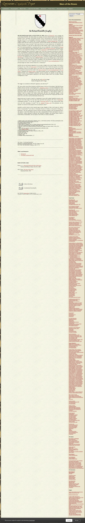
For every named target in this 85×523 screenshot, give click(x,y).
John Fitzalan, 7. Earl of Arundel (75, 93)
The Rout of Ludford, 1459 (74, 112)
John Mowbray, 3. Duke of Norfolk (75, 158)
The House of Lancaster (73, 106)
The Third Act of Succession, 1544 (75, 336)
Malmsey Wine (71, 482)
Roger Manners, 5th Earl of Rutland (75, 382)
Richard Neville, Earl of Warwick (75, 140)
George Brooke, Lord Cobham (74, 283)
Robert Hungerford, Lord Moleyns (75, 188)
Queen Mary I (71, 218)
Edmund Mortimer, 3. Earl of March (75, 59)
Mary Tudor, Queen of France (74, 227)
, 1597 (73, 422)
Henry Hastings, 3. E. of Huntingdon (75, 380)
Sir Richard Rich (72, 241)
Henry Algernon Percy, (73, 256)
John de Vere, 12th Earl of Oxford (75, 167)
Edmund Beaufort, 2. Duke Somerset (76, 146)
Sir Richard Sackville (73, 289)
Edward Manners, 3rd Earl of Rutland (76, 366)
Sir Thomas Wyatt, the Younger (74, 297)
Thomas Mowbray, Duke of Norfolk (75, 58)
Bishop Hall (71, 447)
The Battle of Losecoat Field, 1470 (75, 120)
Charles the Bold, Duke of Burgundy (75, 98)
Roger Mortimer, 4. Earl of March (75, 60)
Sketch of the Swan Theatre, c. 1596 (75, 507)
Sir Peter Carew (72, 293)
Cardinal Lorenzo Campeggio (74, 299)
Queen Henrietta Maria (73, 455)
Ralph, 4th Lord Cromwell (73, 194)
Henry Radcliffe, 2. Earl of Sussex (75, 273)
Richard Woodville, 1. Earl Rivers (75, 131)
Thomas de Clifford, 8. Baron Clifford (75, 169)
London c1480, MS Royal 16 (74, 496)
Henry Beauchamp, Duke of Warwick (76, 84)
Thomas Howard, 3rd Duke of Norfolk (76, 244)
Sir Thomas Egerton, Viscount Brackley (76, 352)
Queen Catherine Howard (73, 214)
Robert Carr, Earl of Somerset (74, 444)
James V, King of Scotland (74, 224)
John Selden (71, 450)
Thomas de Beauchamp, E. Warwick (75, 55)
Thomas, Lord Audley (73, 239)
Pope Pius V (71, 316)
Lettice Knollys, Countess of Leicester (76, 355)
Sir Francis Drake (72, 402)
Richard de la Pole (72, 180)
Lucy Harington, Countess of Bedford (76, 451)
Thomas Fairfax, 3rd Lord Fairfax (75, 463)
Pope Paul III (71, 315)
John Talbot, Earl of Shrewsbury (75, 78)
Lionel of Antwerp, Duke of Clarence (75, 43)
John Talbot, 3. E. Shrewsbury (74, 176)
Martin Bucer (71, 320)
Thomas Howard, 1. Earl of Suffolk (75, 379)
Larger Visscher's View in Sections (75, 511)
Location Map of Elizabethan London (75, 501)
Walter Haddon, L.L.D (73, 292)
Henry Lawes (71, 452)
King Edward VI (72, 217)
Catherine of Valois (72, 91)
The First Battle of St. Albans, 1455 (75, 110)
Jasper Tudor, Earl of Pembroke (75, 151)
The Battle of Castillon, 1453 (74, 100)
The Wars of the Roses (28, 169)
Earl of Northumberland (53, 61)
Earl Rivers (20, 56)
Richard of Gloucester (50, 48)
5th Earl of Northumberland (75, 255)
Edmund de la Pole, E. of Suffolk (75, 179)
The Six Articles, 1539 (73, 338)
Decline (76, 520)
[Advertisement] (8, 17)
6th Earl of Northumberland (75, 257)
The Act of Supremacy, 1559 (74, 340)
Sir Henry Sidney (72, 358)
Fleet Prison (71, 428)
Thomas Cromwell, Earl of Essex (75, 238)
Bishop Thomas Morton (73, 448)
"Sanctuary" (71, 487)
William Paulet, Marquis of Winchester (76, 260)
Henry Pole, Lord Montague (74, 267)
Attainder (70, 430)
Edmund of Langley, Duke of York (75, 45)
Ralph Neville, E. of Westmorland (75, 57)
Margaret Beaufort (72, 149)
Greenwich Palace (72, 475)
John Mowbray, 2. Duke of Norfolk (75, 73)
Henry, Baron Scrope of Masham (75, 80)
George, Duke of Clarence (74, 136)
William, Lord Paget (72, 277)
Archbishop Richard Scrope (74, 71)
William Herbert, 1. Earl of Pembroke (75, 166)
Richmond (60, 99)
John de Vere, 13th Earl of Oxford (75, 168)
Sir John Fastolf (72, 87)
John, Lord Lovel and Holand (74, 190)
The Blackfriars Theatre (73, 414)
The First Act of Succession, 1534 (75, 335)
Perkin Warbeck (72, 203)
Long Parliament (72, 457)
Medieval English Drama (73, 494)
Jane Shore (71, 133)
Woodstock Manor (72, 479)
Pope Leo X (71, 313)
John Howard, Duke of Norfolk (74, 160)
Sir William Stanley (72, 155)
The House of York (72, 107)
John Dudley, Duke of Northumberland (76, 245)
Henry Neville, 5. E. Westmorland (75, 259)
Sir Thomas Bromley (72, 347)
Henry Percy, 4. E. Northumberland (75, 163)
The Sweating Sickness (73, 325)
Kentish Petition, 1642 (73, 458)
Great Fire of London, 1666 (74, 483)
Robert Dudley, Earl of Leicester (75, 349)
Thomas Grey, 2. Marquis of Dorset (75, 250)
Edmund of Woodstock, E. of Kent (75, 28)
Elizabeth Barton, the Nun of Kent (75, 323)
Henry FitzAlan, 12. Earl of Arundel (75, 384)
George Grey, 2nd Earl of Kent (74, 185)
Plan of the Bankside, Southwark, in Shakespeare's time (75, 502)
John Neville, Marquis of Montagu (75, 143)
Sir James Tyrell (72, 183)
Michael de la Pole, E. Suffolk (74, 62)
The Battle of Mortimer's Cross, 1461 (76, 115)
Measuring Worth (25, 129)
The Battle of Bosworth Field (27, 155)
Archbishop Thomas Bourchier (74, 156)
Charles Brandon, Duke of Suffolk (75, 246)
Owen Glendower (72, 69)
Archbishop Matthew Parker (74, 360)
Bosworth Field (44, 101)
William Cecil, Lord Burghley (74, 344)
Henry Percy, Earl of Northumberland (76, 66)
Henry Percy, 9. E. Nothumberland (75, 375)
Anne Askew (71, 330)
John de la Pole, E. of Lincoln (74, 178)
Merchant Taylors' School (73, 484)
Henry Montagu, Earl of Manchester (75, 467)
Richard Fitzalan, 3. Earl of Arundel (75, 48)
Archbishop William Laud (73, 449)
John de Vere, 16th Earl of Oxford (75, 264)
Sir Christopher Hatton (73, 364)
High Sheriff (33, 66)
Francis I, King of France (73, 229)
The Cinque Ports (72, 480)
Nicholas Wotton (72, 295)
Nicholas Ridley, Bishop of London (75, 303)
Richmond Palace (72, 477)
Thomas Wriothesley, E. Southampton (76, 240)
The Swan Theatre (72, 417)
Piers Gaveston (72, 26)
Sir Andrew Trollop (72, 173)
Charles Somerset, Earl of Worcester (76, 252)
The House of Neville (73, 108)
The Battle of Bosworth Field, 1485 (75, 124)
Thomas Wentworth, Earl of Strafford (75, 460)
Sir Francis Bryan (72, 261)
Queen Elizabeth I (72, 219)
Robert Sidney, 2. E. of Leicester (75, 465)
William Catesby (32, 71)
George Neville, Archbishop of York (75, 144)
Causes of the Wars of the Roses (75, 105)
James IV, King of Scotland (74, 222)
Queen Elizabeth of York (73, 200)
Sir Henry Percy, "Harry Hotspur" (75, 67)
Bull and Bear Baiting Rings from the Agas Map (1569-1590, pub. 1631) (75, 506)
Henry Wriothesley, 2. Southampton (75, 370)
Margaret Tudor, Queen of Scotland (75, 221)
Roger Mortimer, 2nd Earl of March (75, 49)
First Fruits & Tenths (72, 431)
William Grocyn (72, 307)
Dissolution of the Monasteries (74, 327)
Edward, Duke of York (73, 64)
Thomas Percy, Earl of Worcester (75, 68)
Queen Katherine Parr (73, 215)
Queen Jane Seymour (73, 212)
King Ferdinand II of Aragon (74, 206)
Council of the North (72, 427)
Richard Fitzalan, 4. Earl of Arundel (75, 53)
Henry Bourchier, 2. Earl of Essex (75, 271)
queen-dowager (39, 56)
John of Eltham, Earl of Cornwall (75, 40)
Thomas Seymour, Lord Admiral (75, 265)
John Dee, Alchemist (73, 411)
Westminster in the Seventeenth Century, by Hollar (75, 509)
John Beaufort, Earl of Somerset (75, 86)
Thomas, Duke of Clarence (74, 75)
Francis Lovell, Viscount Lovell (74, 191)
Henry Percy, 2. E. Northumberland (75, 161)
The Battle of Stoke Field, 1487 (74, 125)
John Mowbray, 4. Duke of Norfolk (75, 159)
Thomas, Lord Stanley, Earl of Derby (75, 154)
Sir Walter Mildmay (72, 388)
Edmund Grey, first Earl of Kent (74, 184)
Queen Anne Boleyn (72, 211)
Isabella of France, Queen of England (76, 25)
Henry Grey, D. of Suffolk (73, 251)
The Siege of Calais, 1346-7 (74, 41)
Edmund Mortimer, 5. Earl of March (75, 65)
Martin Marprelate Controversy (74, 407)
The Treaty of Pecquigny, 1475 (74, 123)
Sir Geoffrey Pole (72, 268)
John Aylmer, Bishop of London (74, 305)
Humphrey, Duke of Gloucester (74, 77)
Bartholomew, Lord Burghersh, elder (75, 33)
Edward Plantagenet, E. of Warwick (75, 175)
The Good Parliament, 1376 (74, 50)
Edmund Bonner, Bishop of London (75, 302)
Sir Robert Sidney (72, 359)
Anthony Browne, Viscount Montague (76, 391)
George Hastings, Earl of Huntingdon (76, 274)
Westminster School (72, 485)
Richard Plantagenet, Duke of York (75, 129)
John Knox (71, 399)
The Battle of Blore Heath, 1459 (75, 111)
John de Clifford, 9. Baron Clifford (75, 170)
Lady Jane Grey (72, 288)
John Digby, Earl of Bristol (73, 461)
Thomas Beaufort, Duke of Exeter (75, 85)
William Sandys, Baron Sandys (74, 278)
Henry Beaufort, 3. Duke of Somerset (76, 147)
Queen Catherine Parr (53, 41)
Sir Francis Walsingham (73, 345)
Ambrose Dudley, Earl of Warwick (75, 350)
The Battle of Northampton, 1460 (75, 113)
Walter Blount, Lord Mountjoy (74, 187)
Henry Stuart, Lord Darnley (74, 395)
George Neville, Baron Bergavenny (75, 276)
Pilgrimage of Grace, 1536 (74, 328)
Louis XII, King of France (73, 228)
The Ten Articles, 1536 (73, 337)
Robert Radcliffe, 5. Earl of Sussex (75, 368)
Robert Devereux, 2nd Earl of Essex (75, 362)
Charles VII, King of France (74, 96)
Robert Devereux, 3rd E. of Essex (75, 464)
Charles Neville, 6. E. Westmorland (75, 372)
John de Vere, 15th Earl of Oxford (75, 263)
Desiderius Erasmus (72, 319)
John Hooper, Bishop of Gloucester (75, 304)
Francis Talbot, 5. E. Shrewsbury (75, 254)
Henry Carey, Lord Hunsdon (74, 351)
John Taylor (71, 296)
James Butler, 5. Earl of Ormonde (75, 182)
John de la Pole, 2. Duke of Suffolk (75, 177)
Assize (70, 429)
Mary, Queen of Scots (73, 394)
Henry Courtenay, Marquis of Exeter (75, 275)
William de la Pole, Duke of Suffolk (75, 81)
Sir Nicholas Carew (72, 262)
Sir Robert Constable (73, 332)
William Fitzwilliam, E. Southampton (75, 279)
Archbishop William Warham (74, 308)
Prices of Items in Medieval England (75, 22)
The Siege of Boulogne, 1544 (74, 234)
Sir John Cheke (72, 291)
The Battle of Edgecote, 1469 (74, 119)
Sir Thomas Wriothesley (73, 281)
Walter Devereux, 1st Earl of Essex (75, 361)
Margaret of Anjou (72, 128)
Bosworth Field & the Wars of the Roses (32, 165)
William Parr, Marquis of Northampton (76, 369)
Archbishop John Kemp (73, 90)
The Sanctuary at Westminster (74, 486)
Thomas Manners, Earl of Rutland (75, 269)
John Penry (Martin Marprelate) (74, 408)
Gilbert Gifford (71, 390)
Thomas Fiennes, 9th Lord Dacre (75, 285)
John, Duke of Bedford (73, 76)
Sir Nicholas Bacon (72, 346)
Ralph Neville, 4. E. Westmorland (75, 258)
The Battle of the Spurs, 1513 (74, 230)
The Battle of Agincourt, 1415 (74, 99)
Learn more (32, 520)
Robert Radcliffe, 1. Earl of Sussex (75, 272)
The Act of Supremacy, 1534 (74, 334)
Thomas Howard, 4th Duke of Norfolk (76, 378)
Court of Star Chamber (73, 426)
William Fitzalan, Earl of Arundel (75, 165)
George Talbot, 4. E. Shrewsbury (75, 253)
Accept (69, 520)
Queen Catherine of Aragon (74, 210)
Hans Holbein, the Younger (74, 324)
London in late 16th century (74, 500)
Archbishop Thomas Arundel (74, 54)
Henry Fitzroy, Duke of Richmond (75, 220)
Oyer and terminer (72, 433)
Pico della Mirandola (72, 318)
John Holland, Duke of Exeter (74, 61)
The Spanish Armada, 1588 (74, 401)
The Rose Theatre (72, 416)
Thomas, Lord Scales (73, 189)
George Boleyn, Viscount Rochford (75, 248)
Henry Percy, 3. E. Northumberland (75, 162)
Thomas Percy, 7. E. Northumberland (76, 373)
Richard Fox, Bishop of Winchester (75, 310)
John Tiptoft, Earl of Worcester (74, 171)
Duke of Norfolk (42, 69)
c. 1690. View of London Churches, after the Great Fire (75, 513)
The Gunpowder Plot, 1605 (74, 441)
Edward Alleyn (71, 413)
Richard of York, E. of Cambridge (75, 47)
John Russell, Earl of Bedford (74, 249)
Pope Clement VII (72, 314)
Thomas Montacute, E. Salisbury (75, 82)
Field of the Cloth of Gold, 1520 (74, 231)
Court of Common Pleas (73, 424)
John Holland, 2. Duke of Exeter (75, 88)
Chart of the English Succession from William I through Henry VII (76, 492)
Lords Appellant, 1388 (73, 52)
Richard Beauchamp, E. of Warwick (75, 83)
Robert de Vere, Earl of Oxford (74, 56)
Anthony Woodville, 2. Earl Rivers (75, 132)
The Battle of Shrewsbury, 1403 (75, 70)
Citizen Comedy (72, 421)
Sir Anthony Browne (72, 280)
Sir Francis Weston (72, 286)
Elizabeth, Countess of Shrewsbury (75, 356)
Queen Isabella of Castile (73, 207)
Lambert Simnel (72, 202)
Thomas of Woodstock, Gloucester (75, 46)
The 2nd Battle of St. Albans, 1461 (75, 116)
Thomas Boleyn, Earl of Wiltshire (75, 247)
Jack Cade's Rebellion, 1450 (74, 195)
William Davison (72, 387)
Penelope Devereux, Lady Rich (74, 363)
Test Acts (70, 473)
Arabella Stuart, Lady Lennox (74, 445)
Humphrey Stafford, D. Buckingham (75, 152)
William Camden (72, 405)
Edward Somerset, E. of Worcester (75, 386)
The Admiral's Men (72, 419)
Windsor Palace (72, 478)
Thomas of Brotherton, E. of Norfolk (75, 27)
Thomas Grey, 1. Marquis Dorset (75, 172)
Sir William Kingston (72, 282)
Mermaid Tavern (72, 481)
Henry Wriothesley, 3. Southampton (75, 371)
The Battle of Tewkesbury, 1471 (75, 122)
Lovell (43, 79)
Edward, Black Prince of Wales (74, 39)
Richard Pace (71, 321)
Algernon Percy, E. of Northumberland (76, 466)
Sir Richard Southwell (73, 284)
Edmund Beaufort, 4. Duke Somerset (76, 148)
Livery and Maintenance (73, 432)
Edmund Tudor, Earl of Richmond (75, 150)
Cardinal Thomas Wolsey (73, 236)
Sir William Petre (72, 290)
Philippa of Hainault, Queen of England (76, 38)
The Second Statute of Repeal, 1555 (75, 339)
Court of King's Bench (73, 425)
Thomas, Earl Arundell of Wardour (75, 385)
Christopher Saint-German (74, 322)
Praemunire (71, 434)
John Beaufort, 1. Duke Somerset (75, 145)
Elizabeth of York (44, 87)
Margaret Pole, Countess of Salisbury (76, 266)
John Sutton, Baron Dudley (74, 181)
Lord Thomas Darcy (72, 331)
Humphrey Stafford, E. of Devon (75, 153)
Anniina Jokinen (26, 193)
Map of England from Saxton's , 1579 (74, 499)
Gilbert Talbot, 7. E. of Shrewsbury (75, 357)
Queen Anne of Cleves (73, 213)
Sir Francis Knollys (72, 353)
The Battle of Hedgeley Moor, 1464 (75, 118)
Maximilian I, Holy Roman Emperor (75, 208)
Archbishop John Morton (73, 174)
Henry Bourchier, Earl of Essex (74, 157)
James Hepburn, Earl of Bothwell (75, 396)
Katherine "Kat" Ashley (73, 354)
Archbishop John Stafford (73, 89)
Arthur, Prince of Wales (73, 201)
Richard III (51, 35)
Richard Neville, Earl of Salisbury (75, 139)
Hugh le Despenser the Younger (75, 32)
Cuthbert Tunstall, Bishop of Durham (75, 309)
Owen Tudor (71, 92)
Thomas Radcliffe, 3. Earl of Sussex (75, 367)
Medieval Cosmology (73, 21)
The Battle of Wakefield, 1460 (74, 114)
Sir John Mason (72, 294)
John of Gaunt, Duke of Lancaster (75, 44)
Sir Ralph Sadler (72, 389)
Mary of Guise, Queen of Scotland (75, 225)
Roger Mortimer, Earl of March (74, 31)
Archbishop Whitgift (72, 406)
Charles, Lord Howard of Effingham (75, 377)
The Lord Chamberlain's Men (74, 420)
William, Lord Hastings (73, 164)
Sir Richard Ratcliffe (72, 192)
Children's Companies (73, 418)
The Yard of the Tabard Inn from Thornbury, (75, 514)
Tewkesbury (44, 49)
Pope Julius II (71, 312)
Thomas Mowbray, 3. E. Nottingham (75, 72)
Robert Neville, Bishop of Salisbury (75, 142)
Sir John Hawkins (72, 403)
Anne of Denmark (72, 439)
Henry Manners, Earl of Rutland (75, 270)
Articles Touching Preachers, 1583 (75, 341)
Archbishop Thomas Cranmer (74, 237)
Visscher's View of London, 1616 (75, 510)
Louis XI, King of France (73, 97)
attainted (43, 103)
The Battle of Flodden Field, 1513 (75, 223)
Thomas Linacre (72, 306)
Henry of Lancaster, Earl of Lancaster (76, 29)
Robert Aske (71, 329)
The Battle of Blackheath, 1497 (74, 204)
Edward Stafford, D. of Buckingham (75, 243)
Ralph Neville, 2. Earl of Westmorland (76, 138)
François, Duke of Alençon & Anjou (75, 392)
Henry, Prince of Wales (73, 440)
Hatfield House (71, 476)
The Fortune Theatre (73, 415)
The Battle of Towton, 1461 (74, 117)
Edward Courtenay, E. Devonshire (75, 365)
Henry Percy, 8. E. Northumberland (75, 374)
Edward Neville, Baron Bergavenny (75, 141)
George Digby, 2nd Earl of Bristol (75, 462)
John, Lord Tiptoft (72, 94)
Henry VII (48, 103)
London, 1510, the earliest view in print (76, 497)
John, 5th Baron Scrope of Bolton (75, 186)
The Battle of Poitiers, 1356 (74, 42)
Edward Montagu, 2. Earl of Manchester (76, 468)
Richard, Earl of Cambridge (74, 79)
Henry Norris (71, 287)
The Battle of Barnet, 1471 (74, 121)
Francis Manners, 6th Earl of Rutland (76, 383)
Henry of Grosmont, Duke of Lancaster (76, 30)
